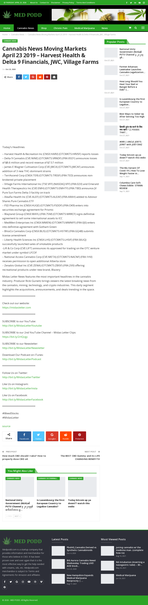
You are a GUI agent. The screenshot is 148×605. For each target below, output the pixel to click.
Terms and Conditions (85, 2)
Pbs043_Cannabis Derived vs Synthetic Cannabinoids (81, 549)
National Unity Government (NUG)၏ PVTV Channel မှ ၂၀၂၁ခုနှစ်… (131, 53)
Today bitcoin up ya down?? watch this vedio (133, 156)
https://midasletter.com (16, 307)
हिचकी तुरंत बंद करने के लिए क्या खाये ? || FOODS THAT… (131, 129)
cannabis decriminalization (49, 478)
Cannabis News (25, 28)
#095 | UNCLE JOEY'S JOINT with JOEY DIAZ (131, 143)
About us (34, 2)
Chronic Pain (60, 28)
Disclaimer (55, 2)
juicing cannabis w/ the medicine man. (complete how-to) (129, 550)
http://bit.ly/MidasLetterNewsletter (23, 348)
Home (7, 28)
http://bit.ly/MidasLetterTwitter (21, 377)
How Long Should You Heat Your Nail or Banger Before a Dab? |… (131, 85)
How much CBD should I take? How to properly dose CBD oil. (24, 457)
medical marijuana (84, 28)
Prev (9, 516)
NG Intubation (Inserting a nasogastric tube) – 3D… (130, 563)
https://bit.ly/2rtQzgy (15, 336)
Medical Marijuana (126, 575)
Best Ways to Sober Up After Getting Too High (132, 115)
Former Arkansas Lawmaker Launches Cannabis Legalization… (132, 69)
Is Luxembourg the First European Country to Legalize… (132, 102)
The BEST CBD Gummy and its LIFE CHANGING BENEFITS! (80, 457)
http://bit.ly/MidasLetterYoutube (22, 325)
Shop (44, 28)
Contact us (44, 2)
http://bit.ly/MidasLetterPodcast (21, 359)
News (105, 28)
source (6, 426)
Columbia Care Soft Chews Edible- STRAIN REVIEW (131, 185)
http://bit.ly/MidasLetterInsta (19, 388)
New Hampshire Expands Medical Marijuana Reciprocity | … (80, 578)
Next (17, 516)
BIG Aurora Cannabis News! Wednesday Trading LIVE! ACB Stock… (81, 563)
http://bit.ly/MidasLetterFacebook (22, 399)
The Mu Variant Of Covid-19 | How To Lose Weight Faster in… (132, 170)
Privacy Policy (68, 2)
